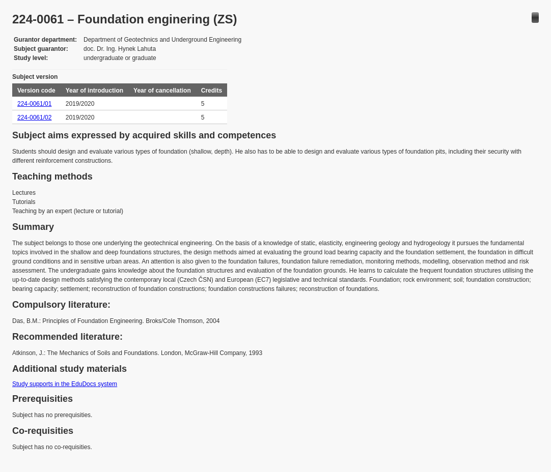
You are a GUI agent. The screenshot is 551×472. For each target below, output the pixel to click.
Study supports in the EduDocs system (64, 384)
